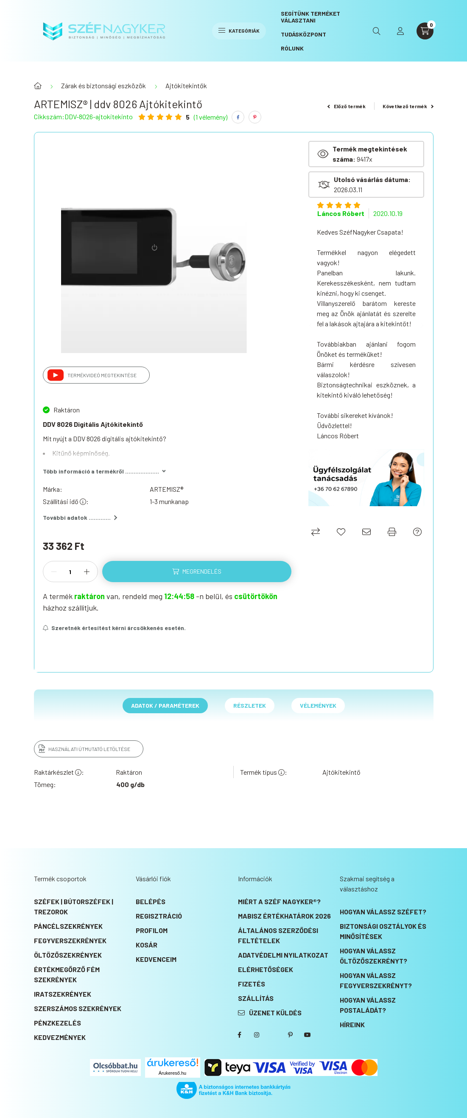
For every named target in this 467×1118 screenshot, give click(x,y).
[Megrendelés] (197, 571)
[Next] (420, 325)
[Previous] (312, 325)
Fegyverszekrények (70, 940)
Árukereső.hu (172, 1073)
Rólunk (292, 48)
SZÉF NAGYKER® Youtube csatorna (307, 1034)
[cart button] (425, 30)
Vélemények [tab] (318, 705)
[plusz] (87, 571)
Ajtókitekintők (186, 85)
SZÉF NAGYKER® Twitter (273, 1034)
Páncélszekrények (68, 926)
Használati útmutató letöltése (89, 749)
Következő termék (408, 106)
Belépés (150, 901)
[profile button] (400, 30)
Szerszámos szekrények (77, 1008)
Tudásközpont (303, 34)
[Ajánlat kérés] (417, 531)
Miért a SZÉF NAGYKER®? (279, 901)
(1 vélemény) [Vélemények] (210, 117)
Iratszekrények (62, 994)
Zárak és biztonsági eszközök (103, 85)
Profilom (152, 930)
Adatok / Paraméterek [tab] (165, 705)
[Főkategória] (38, 86)
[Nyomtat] (391, 531)
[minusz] (54, 571)
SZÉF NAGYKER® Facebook (239, 1034)
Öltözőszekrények (68, 955)
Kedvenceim (156, 959)
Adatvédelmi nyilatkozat (283, 955)
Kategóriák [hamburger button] (239, 31)
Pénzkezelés (57, 1023)
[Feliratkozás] (114, 628)
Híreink (352, 1024)
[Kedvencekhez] (341, 531)
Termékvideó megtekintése (102, 375)
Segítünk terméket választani (310, 17)
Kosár (146, 945)
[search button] (376, 30)
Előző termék (346, 106)
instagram (256, 1034)
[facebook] (238, 117)
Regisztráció (159, 916)
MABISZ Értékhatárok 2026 (284, 916)
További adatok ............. (80, 517)
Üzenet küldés (275, 1013)
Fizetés (251, 984)
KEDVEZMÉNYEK (60, 1037)
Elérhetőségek (265, 969)
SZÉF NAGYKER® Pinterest (290, 1034)
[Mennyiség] (70, 571)
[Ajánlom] (366, 531)
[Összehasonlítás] (315, 531)
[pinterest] (255, 117)
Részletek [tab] (249, 705)
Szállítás (256, 998)
